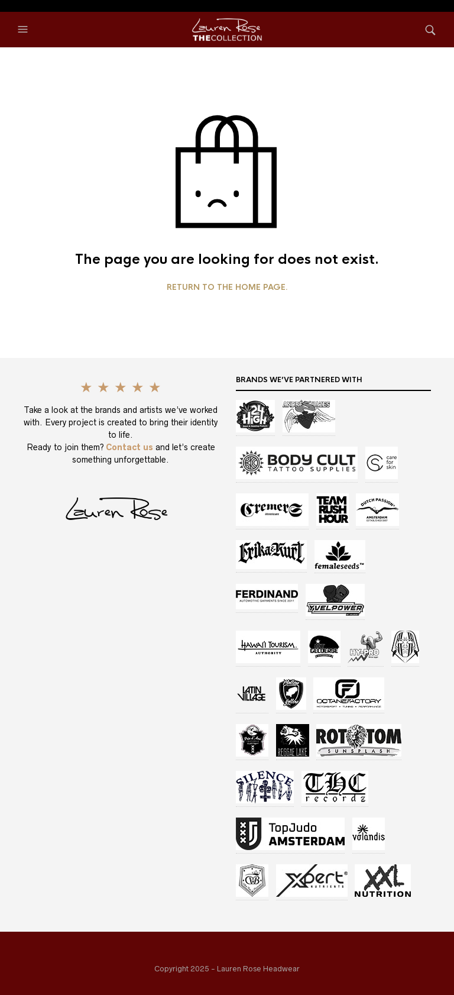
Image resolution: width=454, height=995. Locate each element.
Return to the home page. (227, 287)
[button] (24, 29)
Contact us (130, 447)
